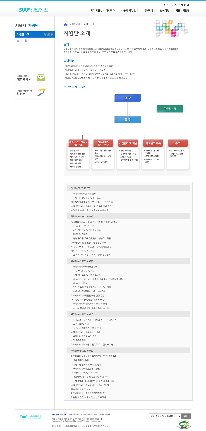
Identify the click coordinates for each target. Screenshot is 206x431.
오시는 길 (22, 40)
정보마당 (149, 10)
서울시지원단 (183, 10)
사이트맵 (185, 4)
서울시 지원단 (76, 24)
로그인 (163, 4)
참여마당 (164, 10)
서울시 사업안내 (129, 10)
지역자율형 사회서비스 (103, 10)
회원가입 (173, 4)
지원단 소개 (23, 34)
